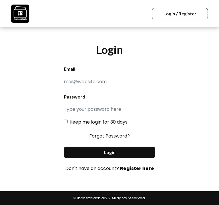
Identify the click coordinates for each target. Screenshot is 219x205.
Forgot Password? (109, 136)
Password (74, 96)
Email (69, 68)
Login (109, 152)
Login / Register (179, 13)
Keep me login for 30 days (98, 122)
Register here (137, 168)
